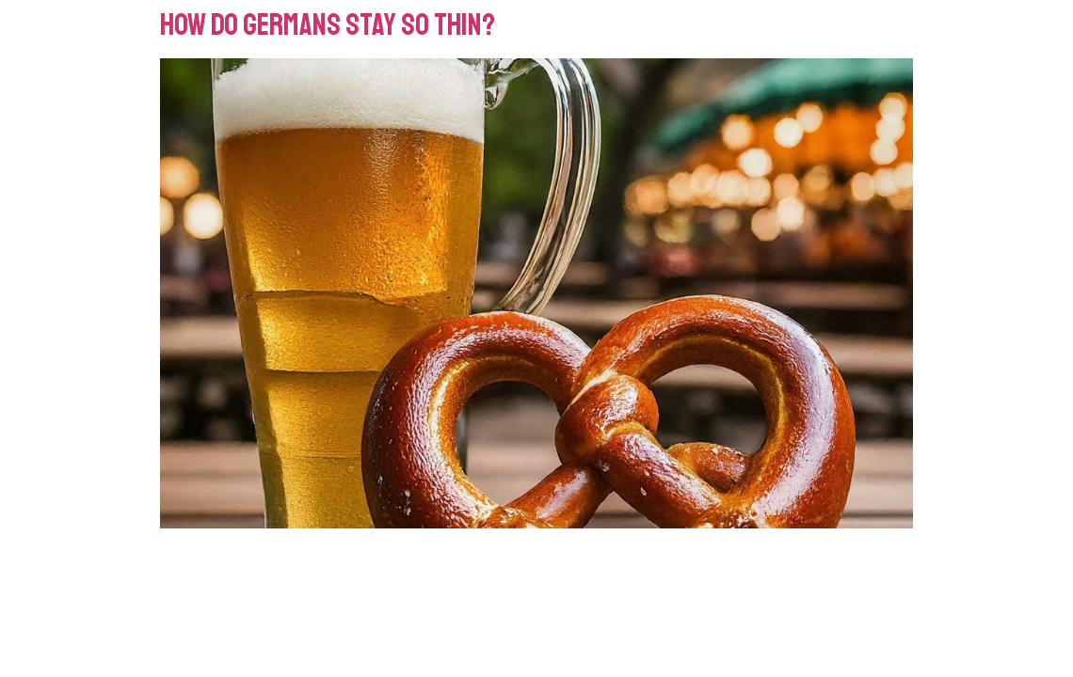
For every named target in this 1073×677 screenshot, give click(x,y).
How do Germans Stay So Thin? (327, 25)
